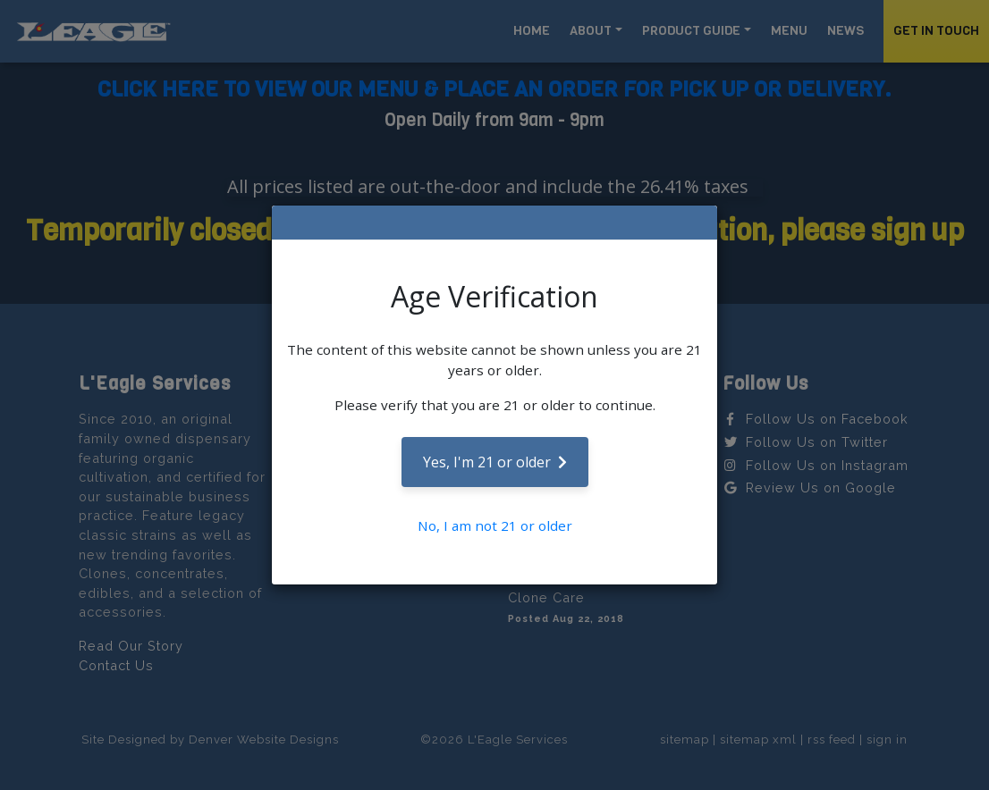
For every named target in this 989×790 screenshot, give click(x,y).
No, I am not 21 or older (495, 525)
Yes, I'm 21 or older (495, 462)
